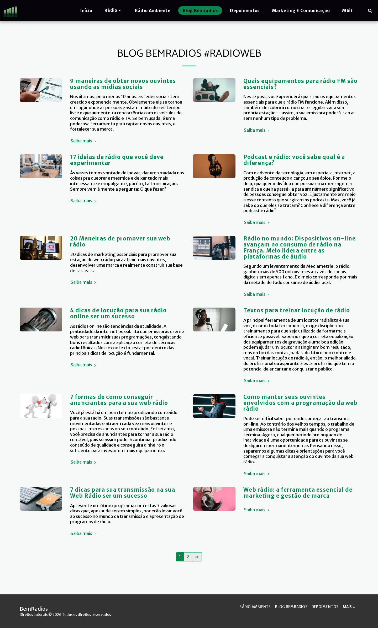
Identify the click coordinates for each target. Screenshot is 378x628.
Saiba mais (84, 141)
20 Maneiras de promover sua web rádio (120, 241)
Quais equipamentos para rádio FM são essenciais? (300, 84)
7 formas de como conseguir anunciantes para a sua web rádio (119, 400)
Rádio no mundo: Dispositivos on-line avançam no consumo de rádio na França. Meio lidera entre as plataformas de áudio (299, 247)
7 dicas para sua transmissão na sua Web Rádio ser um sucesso (122, 492)
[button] (113, 10)
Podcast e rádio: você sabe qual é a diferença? (294, 160)
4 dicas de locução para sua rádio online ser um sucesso (118, 313)
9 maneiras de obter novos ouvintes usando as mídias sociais (123, 84)
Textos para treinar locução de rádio (296, 310)
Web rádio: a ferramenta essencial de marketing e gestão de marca (298, 492)
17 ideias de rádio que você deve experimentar (117, 160)
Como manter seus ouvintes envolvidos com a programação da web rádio (300, 403)
